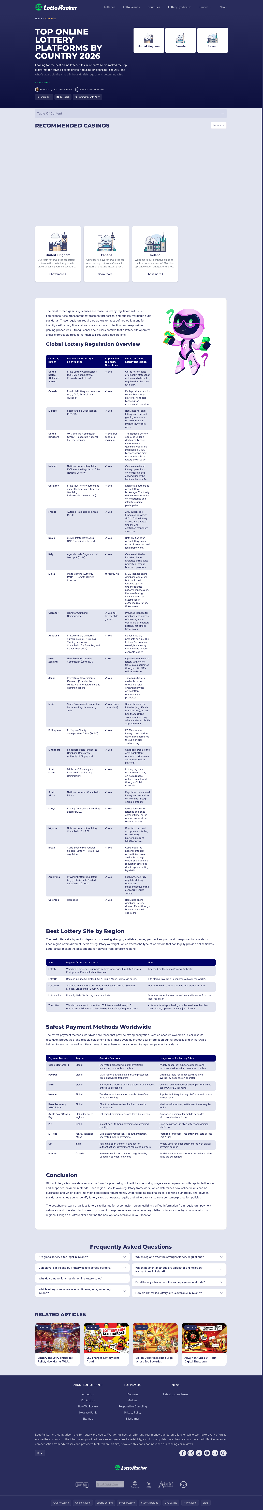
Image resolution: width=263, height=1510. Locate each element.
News (223, 7)
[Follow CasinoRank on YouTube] (207, 1453)
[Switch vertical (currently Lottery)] (219, 125)
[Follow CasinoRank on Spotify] (215, 1453)
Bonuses (132, 1394)
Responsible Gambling (133, 1406)
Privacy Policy (132, 1412)
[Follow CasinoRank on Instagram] (190, 1453)
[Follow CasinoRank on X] (199, 1453)
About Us (88, 1394)
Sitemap (88, 1418)
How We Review (88, 1406)
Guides (203, 7)
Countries (154, 7)
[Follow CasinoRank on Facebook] (182, 1453)
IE (40, 1453)
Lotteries (109, 7)
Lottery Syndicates (179, 7)
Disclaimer (132, 1418)
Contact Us (88, 1400)
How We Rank (88, 1412)
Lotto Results (131, 7)
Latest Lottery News (175, 1394)
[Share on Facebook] (62, 97)
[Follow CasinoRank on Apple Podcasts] (223, 1453)
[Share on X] (44, 97)
